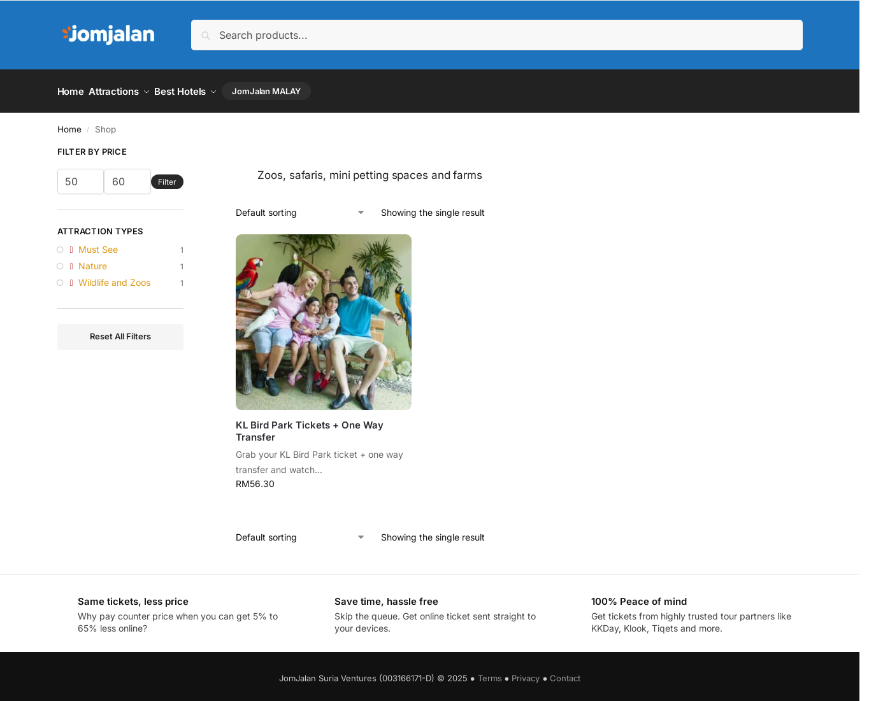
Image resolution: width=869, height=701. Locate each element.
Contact (565, 674)
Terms (490, 674)
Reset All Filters (120, 332)
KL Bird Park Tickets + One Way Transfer (310, 426)
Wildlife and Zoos (114, 278)
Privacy (526, 674)
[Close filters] (187, 150)
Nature (92, 261)
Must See (98, 245)
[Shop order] (301, 208)
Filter (167, 177)
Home (69, 125)
